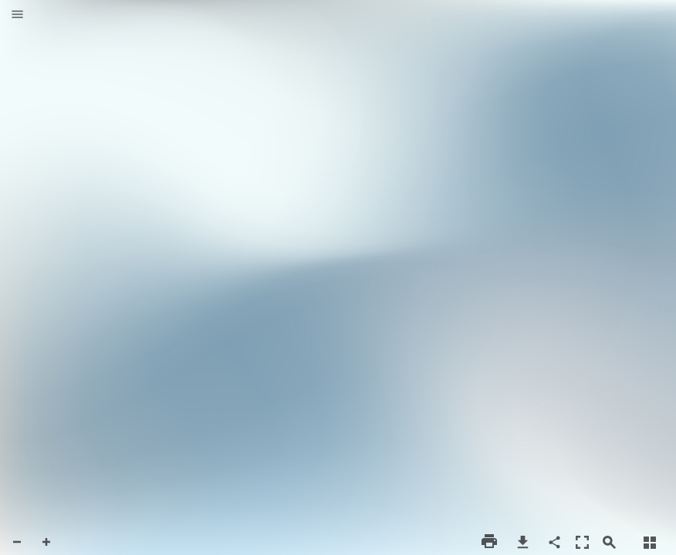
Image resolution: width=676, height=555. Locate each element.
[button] (17, 15)
